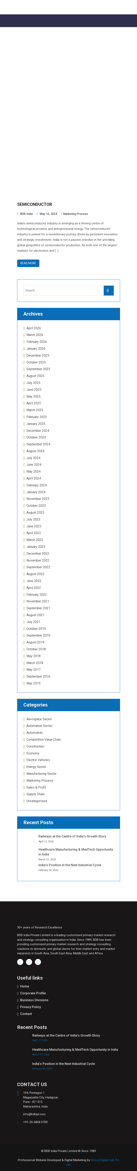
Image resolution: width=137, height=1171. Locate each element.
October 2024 (36, 437)
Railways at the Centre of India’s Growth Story (72, 836)
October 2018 (36, 649)
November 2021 (37, 601)
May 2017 (33, 670)
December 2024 (37, 431)
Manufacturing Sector (41, 774)
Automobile (34, 733)
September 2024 (38, 444)
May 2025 (33, 396)
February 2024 (36, 485)
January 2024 (35, 492)
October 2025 (36, 362)
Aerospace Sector (39, 719)
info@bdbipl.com (34, 1114)
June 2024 (33, 465)
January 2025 (35, 424)
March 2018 (34, 663)
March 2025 (34, 410)
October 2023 (36, 506)
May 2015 (33, 683)
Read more (28, 263)
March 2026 (34, 335)
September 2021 (38, 608)
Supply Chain (35, 794)
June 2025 (33, 390)
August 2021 (35, 615)
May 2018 (33, 656)
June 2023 (33, 526)
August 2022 (35, 574)
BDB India (26, 214)
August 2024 (35, 451)
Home (24, 986)
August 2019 (35, 642)
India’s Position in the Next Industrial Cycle (70, 865)
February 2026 (36, 342)
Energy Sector (36, 767)
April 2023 (33, 533)
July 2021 (33, 622)
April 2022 (33, 588)
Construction (35, 746)
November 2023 (37, 499)
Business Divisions (34, 1000)
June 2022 (33, 581)
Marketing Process (75, 214)
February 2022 (36, 595)
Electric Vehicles (38, 760)
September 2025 (38, 369)
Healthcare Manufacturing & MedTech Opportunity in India (75, 1050)
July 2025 (33, 383)
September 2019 (38, 635)
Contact (26, 1014)
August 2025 (35, 376)
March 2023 (34, 540)
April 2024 (33, 478)
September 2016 (38, 676)
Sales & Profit (36, 787)
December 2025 (37, 355)
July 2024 (33, 458)
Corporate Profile (33, 993)
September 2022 (38, 567)
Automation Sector (39, 726)
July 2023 (33, 519)
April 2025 (33, 403)
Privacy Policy (30, 1007)
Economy (32, 753)
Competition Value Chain (43, 739)
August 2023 (35, 512)
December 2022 (37, 553)
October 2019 (36, 629)
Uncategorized (36, 801)
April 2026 (33, 328)
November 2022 (37, 560)
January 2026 (35, 349)
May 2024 (33, 471)
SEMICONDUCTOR (34, 204)
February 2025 (36, 417)
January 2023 (35, 547)
